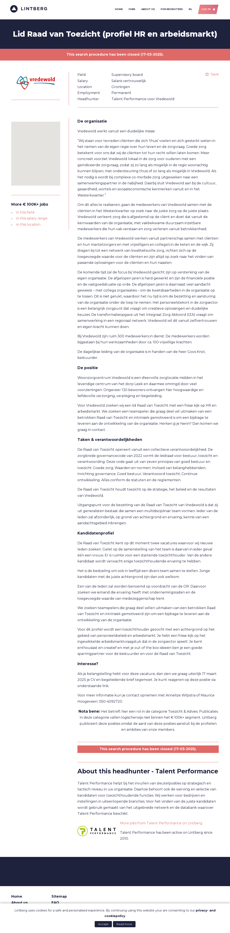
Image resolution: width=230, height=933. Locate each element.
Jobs (131, 10)
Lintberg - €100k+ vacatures (30, 9)
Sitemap (59, 898)
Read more (124, 924)
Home (118, 10)
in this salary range (31, 220)
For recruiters (171, 10)
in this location (28, 226)
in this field (25, 214)
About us (147, 10)
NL (189, 10)
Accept (103, 924)
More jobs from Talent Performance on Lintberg (161, 824)
